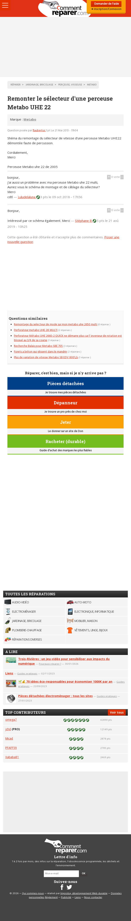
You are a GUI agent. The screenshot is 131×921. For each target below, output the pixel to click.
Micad (9, 738)
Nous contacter (93, 897)
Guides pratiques (27, 673)
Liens (9, 673)
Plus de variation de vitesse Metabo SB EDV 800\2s (46, 357)
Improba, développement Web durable (83, 893)
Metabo (30, 119)
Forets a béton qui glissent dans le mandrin (40, 352)
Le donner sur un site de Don (65, 431)
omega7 (11, 720)
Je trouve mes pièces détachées (65, 392)
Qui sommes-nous (33, 893)
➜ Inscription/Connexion (106, 9)
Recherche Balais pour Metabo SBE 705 (38, 346)
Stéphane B (84, 220)
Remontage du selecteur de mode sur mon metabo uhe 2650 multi (55, 324)
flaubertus (39, 130)
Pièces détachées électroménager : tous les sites (55, 696)
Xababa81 (12, 757)
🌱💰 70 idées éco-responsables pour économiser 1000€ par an (65, 681)
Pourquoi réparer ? (50, 663)
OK (83, 874)
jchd (8, 729)
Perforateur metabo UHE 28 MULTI (35, 330)
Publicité (66, 897)
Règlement (51, 897)
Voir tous (117, 712)
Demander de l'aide (106, 4)
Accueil (65, 8)
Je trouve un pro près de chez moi (65, 412)
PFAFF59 (11, 748)
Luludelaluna (27, 197)
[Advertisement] (65, 47)
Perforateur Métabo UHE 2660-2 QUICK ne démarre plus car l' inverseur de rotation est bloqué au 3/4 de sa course (68, 338)
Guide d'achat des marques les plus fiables (65, 450)
